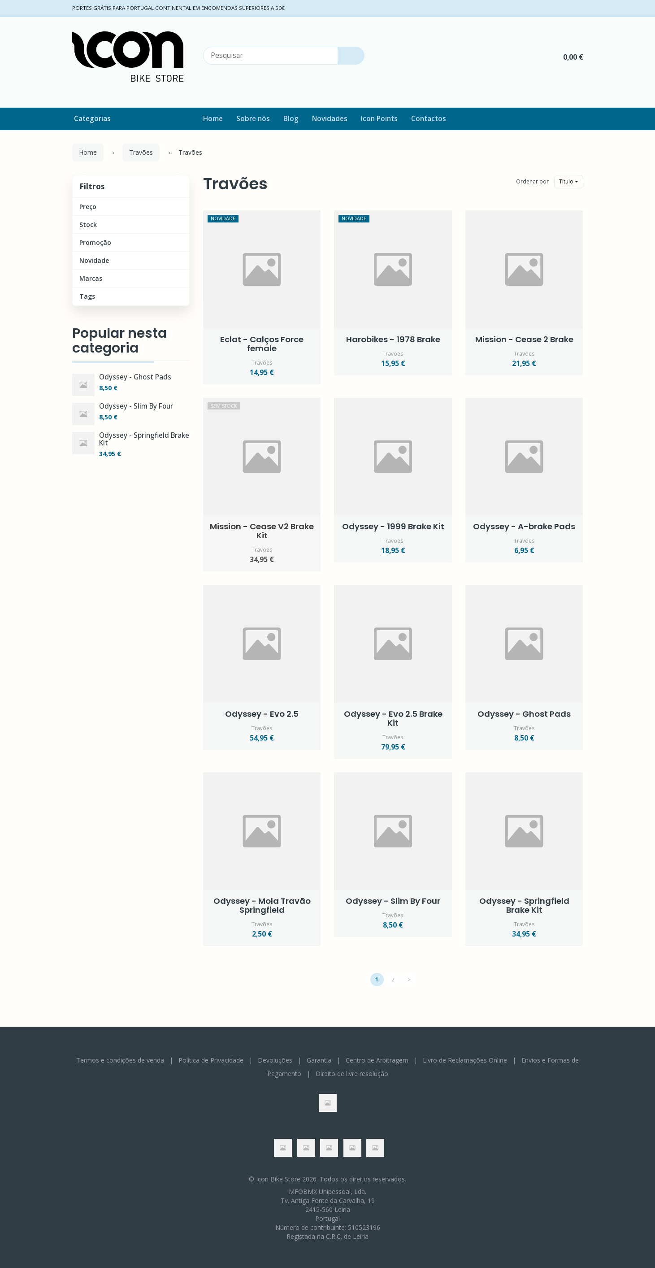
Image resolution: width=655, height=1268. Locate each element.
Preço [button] (87, 206)
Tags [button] (87, 296)
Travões (235, 183)
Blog (291, 118)
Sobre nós (253, 118)
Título (568, 181)
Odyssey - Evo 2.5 (262, 713)
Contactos (428, 118)
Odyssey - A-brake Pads (524, 526)
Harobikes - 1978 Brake (393, 339)
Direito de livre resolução (352, 1073)
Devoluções (275, 1060)
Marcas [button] (90, 278)
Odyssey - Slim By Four (136, 406)
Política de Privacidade (210, 1060)
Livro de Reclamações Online (465, 1060)
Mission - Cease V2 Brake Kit (262, 531)
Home (213, 118)
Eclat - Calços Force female (262, 344)
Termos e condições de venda (120, 1060)
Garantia (319, 1060)
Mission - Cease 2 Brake (524, 339)
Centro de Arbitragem (377, 1060)
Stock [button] (88, 224)
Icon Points (379, 118)
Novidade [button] (94, 260)
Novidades (329, 118)
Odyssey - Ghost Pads (135, 377)
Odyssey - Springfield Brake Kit (144, 439)
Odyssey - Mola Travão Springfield (262, 905)
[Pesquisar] (351, 56)
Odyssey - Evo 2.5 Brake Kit (393, 718)
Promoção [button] (95, 242)
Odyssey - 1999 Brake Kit (393, 526)
